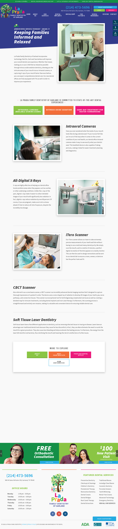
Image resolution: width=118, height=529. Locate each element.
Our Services (45, 15)
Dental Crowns (86, 495)
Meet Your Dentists (59, 354)
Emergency (111, 10)
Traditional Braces (105, 481)
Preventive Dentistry (88, 481)
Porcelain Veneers (105, 489)
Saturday (10, 509)
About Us (35, 15)
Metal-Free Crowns (105, 495)
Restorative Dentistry (88, 492)
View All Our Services (107, 504)
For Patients (81, 15)
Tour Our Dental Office (81, 354)
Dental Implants (58, 15)
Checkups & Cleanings (88, 484)
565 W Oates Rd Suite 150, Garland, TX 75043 (75, 10)
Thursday (10, 503)
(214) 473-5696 (78, 7)
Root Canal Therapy (87, 501)
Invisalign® (70, 14)
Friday (9, 506)
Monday (10, 494)
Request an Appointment (105, 7)
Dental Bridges (86, 498)
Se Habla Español (21, 1)
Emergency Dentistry (106, 501)
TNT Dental (59, 524)
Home (29, 14)
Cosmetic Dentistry (105, 486)
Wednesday (11, 500)
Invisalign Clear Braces (106, 484)
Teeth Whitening (104, 492)
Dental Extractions (87, 504)
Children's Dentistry (87, 486)
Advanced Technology (106, 498)
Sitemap (24, 524)
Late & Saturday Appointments (67, 1)
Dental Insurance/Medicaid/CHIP (42, 1)
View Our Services (59, 362)
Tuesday (10, 497)
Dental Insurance (95, 15)
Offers (99, 10)
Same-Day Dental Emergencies (92, 1)
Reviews (106, 14)
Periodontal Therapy (88, 489)
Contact (113, 14)
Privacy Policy (32, 524)
